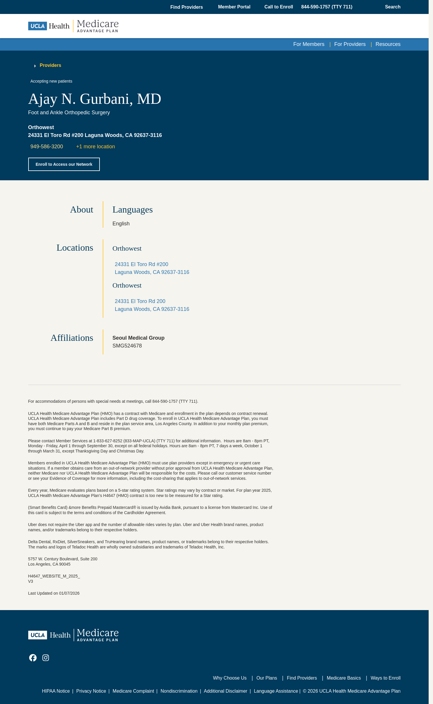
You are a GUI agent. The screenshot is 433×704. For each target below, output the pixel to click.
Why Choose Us (230, 678)
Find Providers (302, 678)
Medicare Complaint (133, 691)
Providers (50, 65)
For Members (308, 44)
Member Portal (234, 6)
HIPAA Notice (56, 691)
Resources (387, 44)
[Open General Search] (390, 7)
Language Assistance (276, 691)
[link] (33, 657)
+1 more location (95, 146)
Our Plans (266, 678)
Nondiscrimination (179, 691)
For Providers (350, 44)
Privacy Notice (91, 691)
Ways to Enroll (386, 678)
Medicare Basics (344, 678)
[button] (187, 7)
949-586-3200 (47, 146)
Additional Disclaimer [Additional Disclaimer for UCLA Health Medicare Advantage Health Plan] (225, 691)
